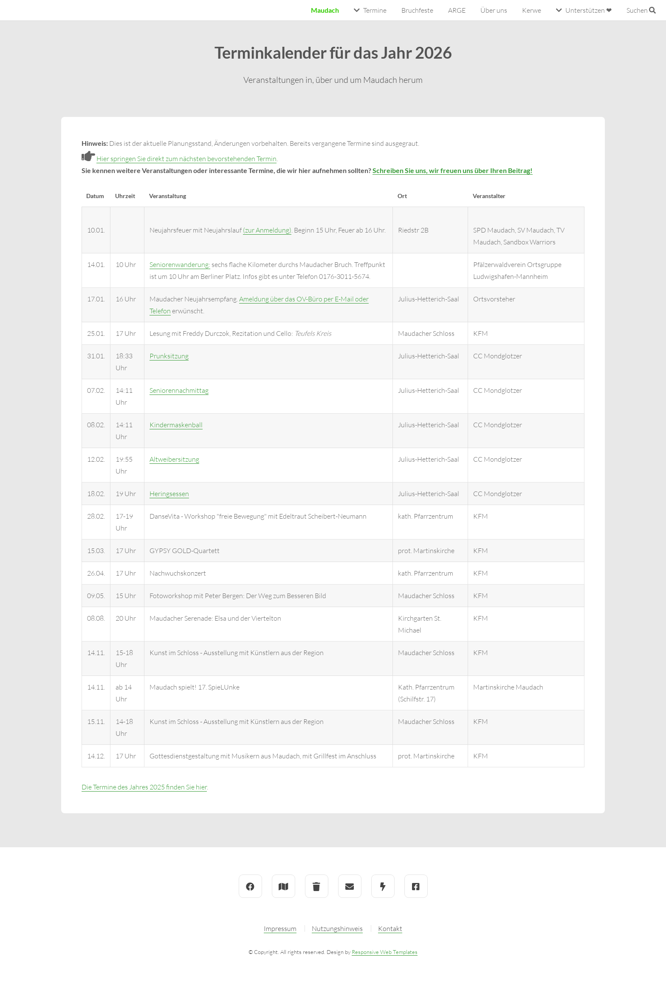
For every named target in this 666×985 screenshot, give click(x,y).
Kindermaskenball (176, 424)
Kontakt (390, 928)
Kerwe (531, 10)
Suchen (641, 10)
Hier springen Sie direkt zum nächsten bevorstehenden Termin (186, 158)
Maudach (325, 10)
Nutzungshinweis (337, 928)
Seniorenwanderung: (180, 264)
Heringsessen (169, 493)
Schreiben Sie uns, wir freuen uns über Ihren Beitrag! (453, 170)
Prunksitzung (169, 356)
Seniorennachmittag (179, 390)
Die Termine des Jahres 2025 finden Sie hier (144, 787)
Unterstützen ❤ (588, 10)
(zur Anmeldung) (267, 230)
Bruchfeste (417, 10)
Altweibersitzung (174, 459)
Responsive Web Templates (385, 951)
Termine (375, 10)
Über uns (493, 10)
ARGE (457, 10)
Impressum (280, 928)
